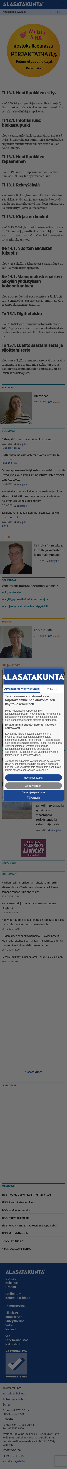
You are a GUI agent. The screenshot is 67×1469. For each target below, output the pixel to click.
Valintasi (52, 689)
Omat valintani (33, 785)
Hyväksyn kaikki (33, 777)
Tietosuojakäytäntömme (33, 792)
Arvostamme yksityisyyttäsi (22, 688)
